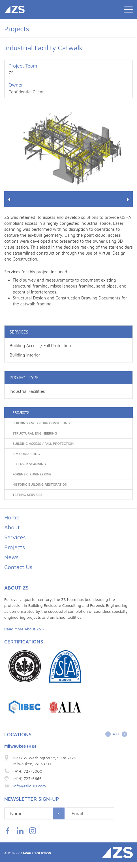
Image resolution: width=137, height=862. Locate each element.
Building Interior (25, 355)
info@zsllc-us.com (29, 785)
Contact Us (18, 567)
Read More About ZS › (24, 628)
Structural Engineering (34, 433)
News (11, 557)
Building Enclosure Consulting (41, 423)
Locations (17, 734)
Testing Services (27, 494)
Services (15, 537)
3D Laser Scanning (29, 464)
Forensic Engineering (32, 474)
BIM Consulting (26, 454)
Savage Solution (27, 853)
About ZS (16, 588)
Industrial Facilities (27, 391)
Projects (20, 412)
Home (11, 517)
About (12, 527)
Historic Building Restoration (39, 484)
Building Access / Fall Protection (40, 345)
